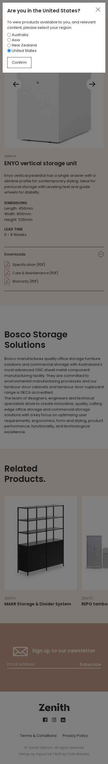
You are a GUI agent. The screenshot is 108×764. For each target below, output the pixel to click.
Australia (17, 35)
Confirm (19, 62)
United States (22, 50)
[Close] (97, 10)
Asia (13, 40)
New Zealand (22, 45)
